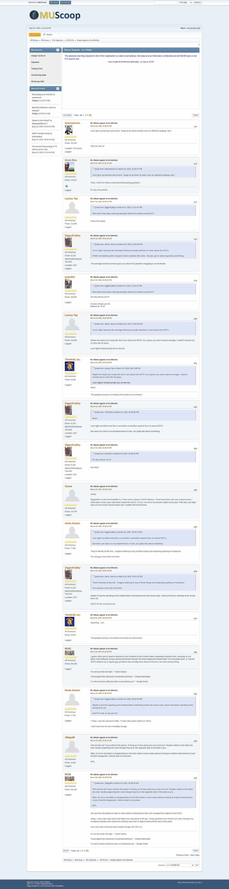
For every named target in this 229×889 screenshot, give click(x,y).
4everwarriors (72, 123)
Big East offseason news (42, 107)
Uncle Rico (71, 160)
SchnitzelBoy (37, 137)
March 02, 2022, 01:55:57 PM (101, 126)
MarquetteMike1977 (39, 124)
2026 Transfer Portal (41, 133)
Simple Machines (47, 884)
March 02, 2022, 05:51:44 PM (101, 571)
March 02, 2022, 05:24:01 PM (101, 489)
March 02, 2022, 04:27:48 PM (101, 318)
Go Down (67, 115)
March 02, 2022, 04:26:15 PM (101, 280)
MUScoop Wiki (37, 81)
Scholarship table (193, 28)
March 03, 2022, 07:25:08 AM (101, 777)
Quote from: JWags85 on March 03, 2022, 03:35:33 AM (116, 783)
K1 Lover (44, 149)
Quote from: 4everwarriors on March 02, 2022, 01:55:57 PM (118, 169)
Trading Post (36, 68)
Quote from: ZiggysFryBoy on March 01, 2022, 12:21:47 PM (118, 207)
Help (179, 882)
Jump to (161, 865)
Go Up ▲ (199, 882)
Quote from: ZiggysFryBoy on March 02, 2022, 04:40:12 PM (118, 532)
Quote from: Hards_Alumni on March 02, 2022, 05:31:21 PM (118, 577)
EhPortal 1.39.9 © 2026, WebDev (38, 882)
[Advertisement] (131, 86)
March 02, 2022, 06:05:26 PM (101, 618)
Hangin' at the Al (38, 56)
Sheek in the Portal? (41, 120)
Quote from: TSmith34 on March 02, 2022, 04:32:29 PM (117, 412)
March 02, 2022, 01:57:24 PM (101, 163)
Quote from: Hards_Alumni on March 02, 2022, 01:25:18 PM (118, 244)
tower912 (70, 277)
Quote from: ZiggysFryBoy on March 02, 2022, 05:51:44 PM (118, 699)
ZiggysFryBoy (72, 235)
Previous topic (182, 855)
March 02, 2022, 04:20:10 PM (101, 201)
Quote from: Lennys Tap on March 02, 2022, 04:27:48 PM (117, 368)
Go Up (65, 851)
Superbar (35, 62)
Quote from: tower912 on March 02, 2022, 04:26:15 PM (116, 454)
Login (110, 62)
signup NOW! (148, 62)
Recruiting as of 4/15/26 (42, 94)
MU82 (68, 648)
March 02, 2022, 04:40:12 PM (101, 406)
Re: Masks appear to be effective (104, 123)
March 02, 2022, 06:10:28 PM (101, 652)
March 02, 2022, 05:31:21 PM (101, 526)
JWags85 (70, 737)
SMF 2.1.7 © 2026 (33, 884)
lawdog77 (35, 111)
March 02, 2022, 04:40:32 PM (101, 448)
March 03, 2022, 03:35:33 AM (101, 740)
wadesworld (36, 98)
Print (195, 115)
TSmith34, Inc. (73, 359)
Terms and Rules (188, 882)
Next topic (194, 855)
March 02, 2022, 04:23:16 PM (101, 238)
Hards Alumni (72, 523)
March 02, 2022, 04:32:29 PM (101, 362)
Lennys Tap (71, 198)
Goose (68, 486)
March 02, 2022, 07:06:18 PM (101, 693)
